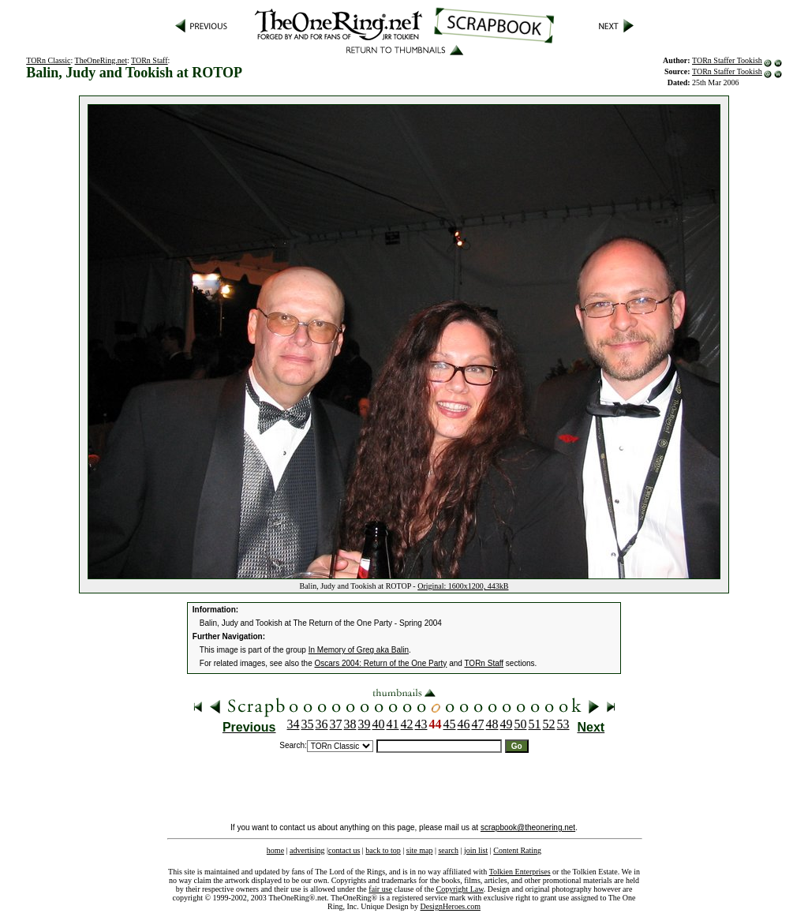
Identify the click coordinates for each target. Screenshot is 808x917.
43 (421, 724)
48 (492, 724)
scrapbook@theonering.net (528, 827)
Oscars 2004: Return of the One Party (381, 663)
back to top (382, 850)
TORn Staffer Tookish (727, 60)
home (275, 850)
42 (407, 724)
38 (350, 724)
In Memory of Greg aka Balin (359, 650)
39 (364, 724)
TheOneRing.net (101, 60)
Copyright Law (460, 889)
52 (549, 724)
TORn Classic (48, 60)
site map (419, 850)
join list (476, 850)
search (448, 850)
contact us (344, 850)
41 (393, 724)
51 (535, 724)
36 (322, 724)
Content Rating (517, 850)
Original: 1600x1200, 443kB (462, 586)
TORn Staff (149, 60)
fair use (380, 889)
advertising (307, 850)
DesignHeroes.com (451, 906)
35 (307, 724)
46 (464, 724)
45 (449, 724)
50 (520, 724)
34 (293, 724)
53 (563, 724)
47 (478, 724)
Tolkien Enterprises (520, 871)
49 (506, 724)
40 (378, 724)
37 (336, 724)
